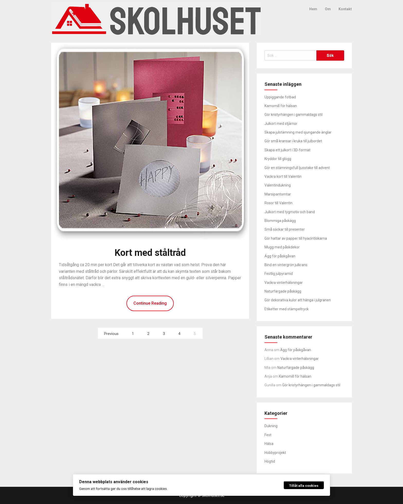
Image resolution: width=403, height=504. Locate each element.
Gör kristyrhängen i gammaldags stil (293, 115)
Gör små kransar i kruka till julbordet (293, 141)
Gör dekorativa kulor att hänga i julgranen (297, 300)
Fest (267, 435)
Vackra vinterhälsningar (283, 283)
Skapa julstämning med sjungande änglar (298, 132)
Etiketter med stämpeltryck (286, 309)
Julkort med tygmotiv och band (289, 212)
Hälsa (268, 444)
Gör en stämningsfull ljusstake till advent (297, 168)
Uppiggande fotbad (280, 97)
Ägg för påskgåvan (279, 256)
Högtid (269, 461)
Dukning (271, 426)
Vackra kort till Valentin (282, 176)
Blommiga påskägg (280, 221)
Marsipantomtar (277, 194)
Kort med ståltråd (150, 252)
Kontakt (345, 9)
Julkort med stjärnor (280, 124)
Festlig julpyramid (278, 274)
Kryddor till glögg (277, 159)
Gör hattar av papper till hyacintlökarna (295, 238)
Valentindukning (277, 185)
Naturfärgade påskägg (282, 291)
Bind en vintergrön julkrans (285, 265)
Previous (111, 334)
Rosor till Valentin (278, 203)
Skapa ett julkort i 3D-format (287, 150)
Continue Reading (150, 303)
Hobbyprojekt (275, 453)
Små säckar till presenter (284, 229)
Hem (313, 9)
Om (328, 9)
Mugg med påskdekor (282, 247)
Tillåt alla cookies (303, 485)
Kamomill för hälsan (280, 106)
